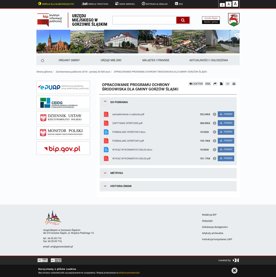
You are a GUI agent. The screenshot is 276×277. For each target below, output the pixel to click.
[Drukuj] (233, 84)
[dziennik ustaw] (63, 117)
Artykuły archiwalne (212, 233)
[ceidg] (63, 102)
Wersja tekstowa (94, 4)
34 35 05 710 (54, 238)
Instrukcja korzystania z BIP (217, 239)
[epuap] (63, 87)
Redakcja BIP (209, 214)
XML (208, 83)
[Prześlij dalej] (215, 84)
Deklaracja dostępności (215, 227)
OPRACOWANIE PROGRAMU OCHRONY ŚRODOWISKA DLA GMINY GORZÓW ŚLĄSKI (160, 71)
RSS (178, 4)
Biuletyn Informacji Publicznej (52, 20)
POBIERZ (225, 114)
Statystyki (207, 220)
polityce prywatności (129, 272)
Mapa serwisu (125, 4)
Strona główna (44, 71)
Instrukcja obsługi (154, 4)
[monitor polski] (63, 133)
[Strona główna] (42, 60)
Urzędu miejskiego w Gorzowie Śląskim (89, 20)
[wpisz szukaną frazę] (144, 20)
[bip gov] (63, 148)
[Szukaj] (183, 20)
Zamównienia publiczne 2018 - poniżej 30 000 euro (83, 71)
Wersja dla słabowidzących (55, 4)
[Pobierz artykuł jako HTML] (227, 84)
